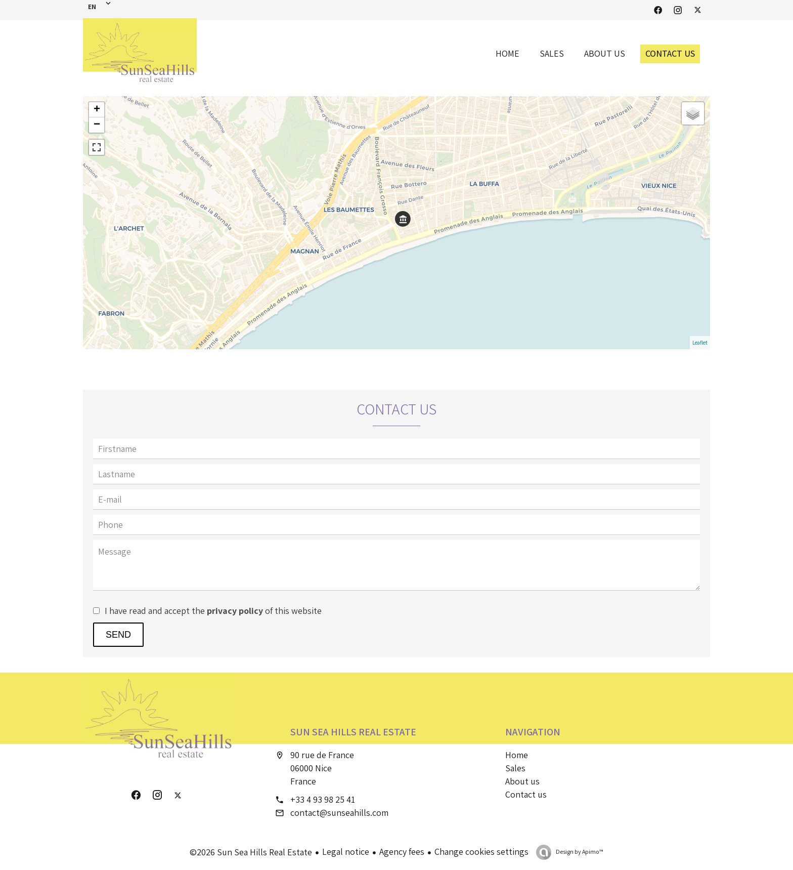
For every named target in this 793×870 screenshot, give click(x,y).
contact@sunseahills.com (339, 812)
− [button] (97, 125)
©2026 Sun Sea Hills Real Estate (251, 852)
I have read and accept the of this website (213, 610)
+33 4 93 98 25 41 (322, 799)
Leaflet (700, 342)
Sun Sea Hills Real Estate (353, 731)
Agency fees (401, 851)
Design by (579, 851)
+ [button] (97, 109)
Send (118, 635)
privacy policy (235, 610)
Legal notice (345, 851)
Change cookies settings (481, 851)
